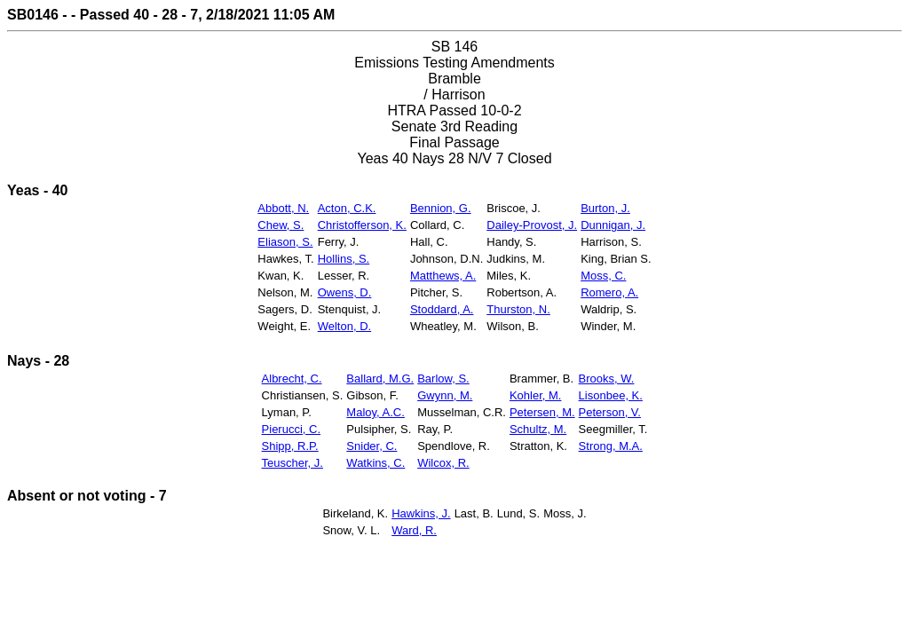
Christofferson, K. (362, 225)
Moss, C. (603, 275)
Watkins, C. (375, 462)
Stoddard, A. (442, 309)
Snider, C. (371, 446)
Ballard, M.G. (380, 378)
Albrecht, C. (292, 378)
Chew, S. (280, 225)
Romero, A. (609, 292)
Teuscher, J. (292, 462)
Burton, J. (605, 208)
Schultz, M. (538, 429)
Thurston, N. (518, 309)
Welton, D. (344, 326)
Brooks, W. (607, 378)
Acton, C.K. (347, 208)
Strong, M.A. (611, 446)
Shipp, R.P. (290, 446)
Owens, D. (345, 292)
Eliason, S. (284, 241)
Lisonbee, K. (611, 395)
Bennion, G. (440, 208)
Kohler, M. (536, 395)
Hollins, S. (344, 258)
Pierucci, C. (291, 429)
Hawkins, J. (420, 513)
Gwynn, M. (444, 395)
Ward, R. (414, 530)
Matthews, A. (443, 275)
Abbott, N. (283, 208)
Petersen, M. (542, 412)
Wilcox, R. (443, 462)
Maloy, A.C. (375, 412)
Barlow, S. (443, 378)
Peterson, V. (610, 412)
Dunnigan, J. (613, 225)
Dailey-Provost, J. (531, 225)
